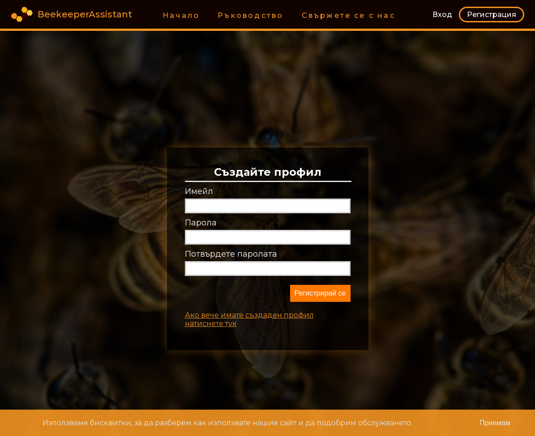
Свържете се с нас (348, 15)
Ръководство (250, 15)
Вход (442, 14)
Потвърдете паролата (231, 254)
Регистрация (491, 14)
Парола (201, 223)
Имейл (199, 191)
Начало (181, 15)
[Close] (494, 423)
